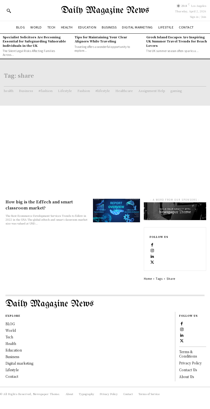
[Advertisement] (105, 146)
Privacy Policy (190, 363)
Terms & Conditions (188, 354)
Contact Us (188, 369)
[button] (9, 11)
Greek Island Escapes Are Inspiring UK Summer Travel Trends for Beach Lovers (176, 41)
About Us (186, 376)
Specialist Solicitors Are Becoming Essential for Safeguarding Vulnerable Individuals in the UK (34, 41)
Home (148, 278)
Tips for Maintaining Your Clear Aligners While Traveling (101, 39)
